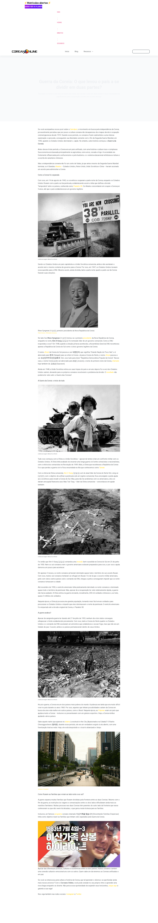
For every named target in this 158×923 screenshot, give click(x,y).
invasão (80, 562)
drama (67, 722)
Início (67, 51)
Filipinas (101, 710)
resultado (110, 372)
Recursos (89, 51)
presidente (87, 338)
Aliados (58, 166)
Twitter (78, 894)
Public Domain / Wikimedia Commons (47, 333)
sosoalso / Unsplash (43, 789)
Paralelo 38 (77, 186)
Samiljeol (73, 129)
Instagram (70, 894)
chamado (115, 361)
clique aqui (113, 886)
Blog (76, 51)
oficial (46, 352)
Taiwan (102, 468)
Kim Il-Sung (68, 473)
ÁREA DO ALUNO (141, 51)
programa (58, 814)
